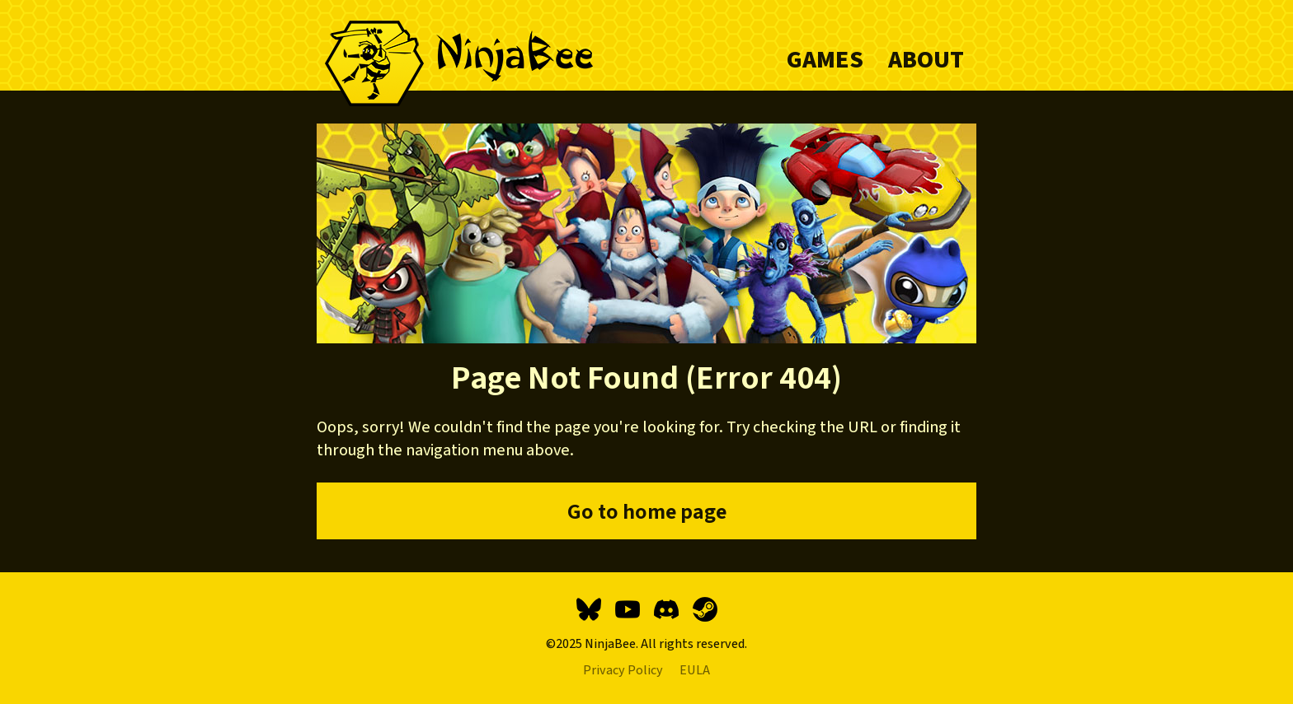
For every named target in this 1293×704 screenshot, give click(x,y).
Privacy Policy (623, 670)
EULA (694, 670)
